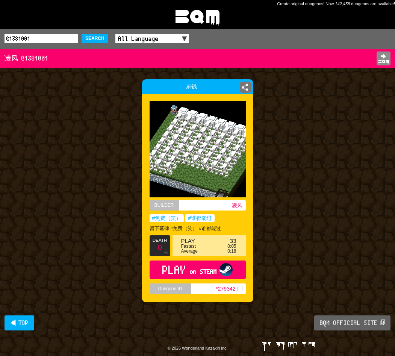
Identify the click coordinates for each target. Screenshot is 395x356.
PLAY (197, 269)
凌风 (237, 205)
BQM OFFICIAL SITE (352, 323)
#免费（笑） (167, 218)
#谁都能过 (200, 218)
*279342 (229, 289)
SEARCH (94, 38)
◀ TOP (19, 323)
